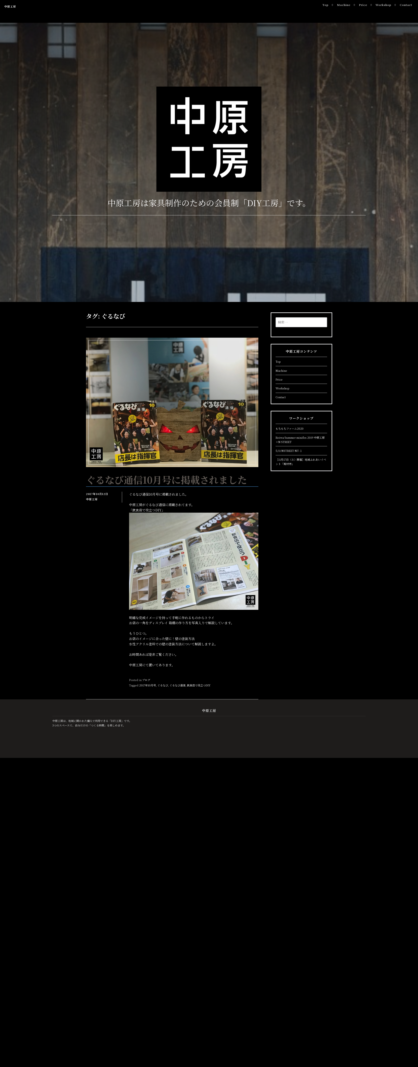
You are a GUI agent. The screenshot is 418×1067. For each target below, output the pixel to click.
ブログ (146, 680)
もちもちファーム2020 (289, 428)
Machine (344, 5)
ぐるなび (162, 685)
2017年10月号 (147, 685)
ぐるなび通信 (177, 685)
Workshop (384, 5)
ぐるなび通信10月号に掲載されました (168, 479)
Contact (406, 5)
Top (326, 5)
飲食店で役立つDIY (199, 685)
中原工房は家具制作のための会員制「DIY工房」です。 (209, 202)
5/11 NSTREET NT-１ (289, 451)
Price (364, 5)
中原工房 (10, 6)
